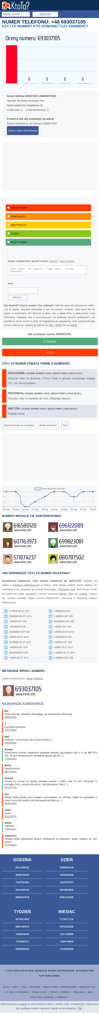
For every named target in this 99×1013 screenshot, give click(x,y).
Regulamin (50, 988)
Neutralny (17, 225)
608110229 (67, 898)
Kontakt (62, 998)
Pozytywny (17, 242)
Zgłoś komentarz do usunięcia (19, 426)
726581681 (11, 759)
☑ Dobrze (49, 342)
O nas (10, 993)
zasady (53, 261)
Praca (54, 993)
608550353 (11, 718)
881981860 (67, 890)
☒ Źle (50, 353)
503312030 (11, 817)
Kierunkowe (68, 988)
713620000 (67, 950)
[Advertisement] (49, 166)
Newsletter (88, 988)
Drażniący (16, 216)
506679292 (22, 876)
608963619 (67, 868)
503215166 (67, 927)
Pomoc (66, 993)
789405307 (11, 830)
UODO (58, 326)
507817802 (22, 920)
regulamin (67, 261)
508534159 (11, 804)
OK (80, 1008)
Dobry (13, 233)
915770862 (11, 731)
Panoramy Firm (67, 590)
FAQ (65, 426)
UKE (51, 326)
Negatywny (17, 207)
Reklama (79, 993)
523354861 (11, 846)
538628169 (67, 876)
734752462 (22, 883)
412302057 (67, 883)
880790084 (11, 772)
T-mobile (82, 595)
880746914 (22, 927)
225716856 (67, 935)
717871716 (67, 920)
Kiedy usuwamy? (48, 426)
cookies (23, 1004)
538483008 (11, 743)
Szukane (34, 988)
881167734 (11, 788)
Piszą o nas (39, 993)
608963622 (22, 950)
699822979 (22, 898)
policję (73, 326)
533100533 (22, 890)
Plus (70, 595)
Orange (63, 595)
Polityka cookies (42, 998)
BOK (90, 993)
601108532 (22, 868)
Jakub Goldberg (34, 679)
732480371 (22, 942)
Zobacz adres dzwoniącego (22, 130)
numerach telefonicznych (26, 586)
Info (15, 988)
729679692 (67, 942)
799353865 (22, 935)
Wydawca (23, 993)
